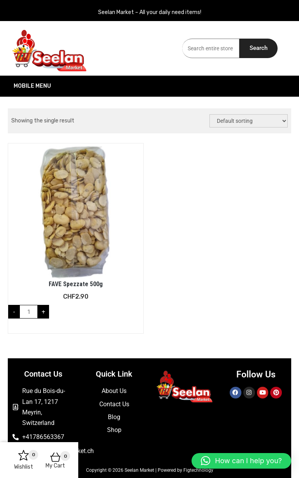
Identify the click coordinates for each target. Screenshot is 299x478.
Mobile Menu (78, 86)
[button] (241, 461)
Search (258, 47)
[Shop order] (248, 120)
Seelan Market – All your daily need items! (149, 12)
